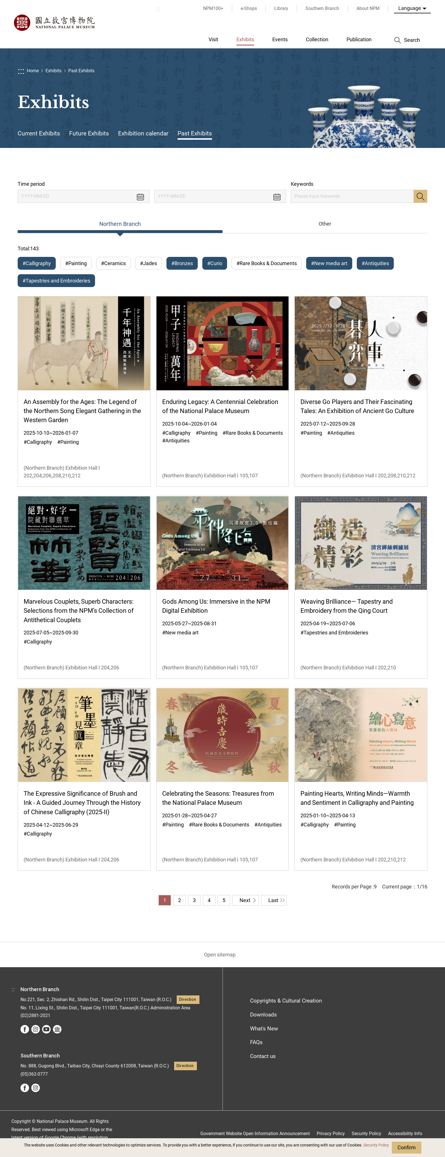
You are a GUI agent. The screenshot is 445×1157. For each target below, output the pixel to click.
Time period (31, 184)
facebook (24, 1029)
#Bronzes (182, 263)
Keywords (302, 184)
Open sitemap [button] (220, 955)
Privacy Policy (331, 1133)
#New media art (329, 263)
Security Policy (376, 1145)
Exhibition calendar (143, 133)
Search (420, 196)
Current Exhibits (39, 133)
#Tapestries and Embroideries (56, 281)
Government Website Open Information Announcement (255, 1133)
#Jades (148, 263)
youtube (46, 1029)
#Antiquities (375, 263)
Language (409, 8)
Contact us (263, 1056)
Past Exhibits (81, 70)
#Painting (76, 263)
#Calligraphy (36, 263)
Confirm (406, 1147)
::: (158, 9)
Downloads (263, 1014)
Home (33, 70)
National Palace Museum (54, 22)
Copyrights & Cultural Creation (286, 1000)
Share (365, 164)
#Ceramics (113, 263)
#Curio (214, 263)
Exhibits (53, 70)
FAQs (256, 1042)
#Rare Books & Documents (266, 263)
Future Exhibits (89, 133)
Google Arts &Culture (57, 1029)
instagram (35, 1029)
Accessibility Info (405, 1133)
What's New (264, 1028)
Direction (187, 999)
